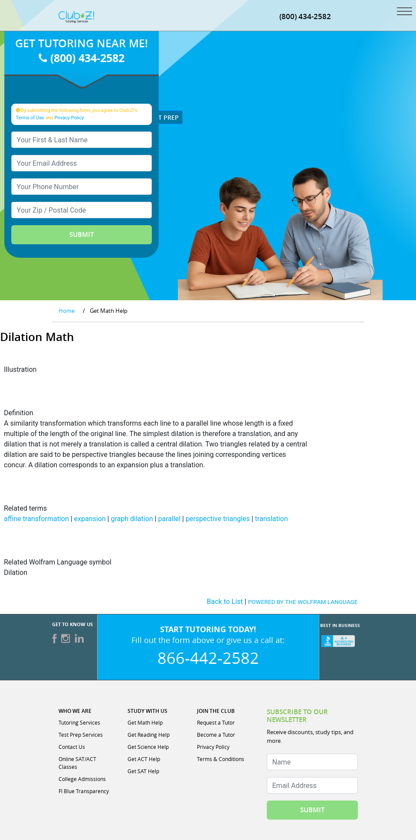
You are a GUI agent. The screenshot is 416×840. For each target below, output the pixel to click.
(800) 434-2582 (81, 58)
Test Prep (160, 117)
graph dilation (132, 519)
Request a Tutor (216, 722)
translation (271, 519)
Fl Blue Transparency (84, 791)
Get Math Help (145, 722)
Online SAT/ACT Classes (77, 762)
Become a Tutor (216, 734)
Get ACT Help (144, 758)
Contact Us (72, 746)
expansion (90, 519)
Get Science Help (148, 746)
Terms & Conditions (220, 758)
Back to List (225, 601)
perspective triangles (218, 519)
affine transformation (36, 519)
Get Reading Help (149, 734)
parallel (169, 519)
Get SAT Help (143, 771)
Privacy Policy (69, 118)
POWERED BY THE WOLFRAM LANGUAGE (303, 601)
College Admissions (82, 778)
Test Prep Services (81, 734)
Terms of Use (30, 118)
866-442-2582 (208, 657)
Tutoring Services (79, 722)
